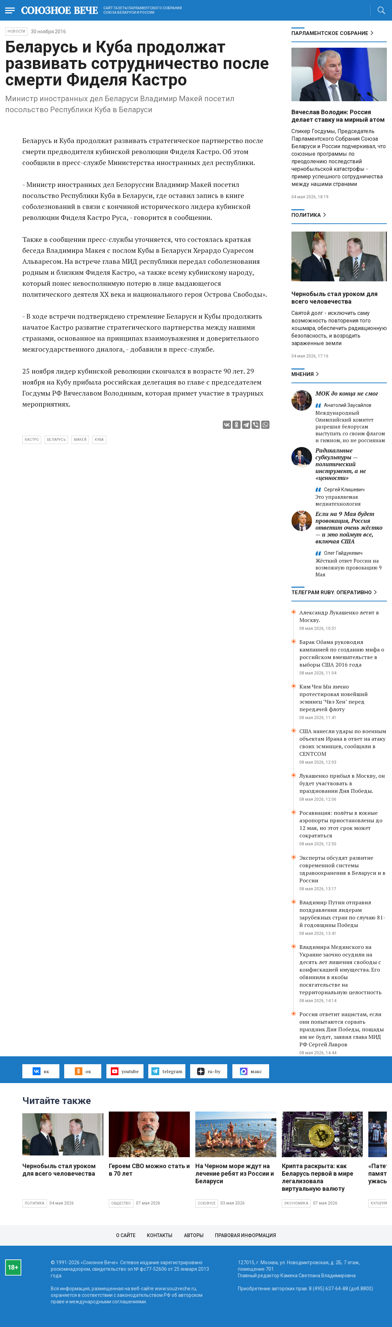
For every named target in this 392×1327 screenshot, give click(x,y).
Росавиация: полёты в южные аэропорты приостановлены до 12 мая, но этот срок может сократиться (340, 824)
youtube (125, 1071)
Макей (80, 440)
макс (251, 1071)
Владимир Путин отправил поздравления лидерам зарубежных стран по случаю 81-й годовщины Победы (342, 914)
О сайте (126, 1235)
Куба (99, 440)
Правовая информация (245, 1235)
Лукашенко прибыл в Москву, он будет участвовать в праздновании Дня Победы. (342, 783)
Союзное (207, 1203)
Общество (121, 1203)
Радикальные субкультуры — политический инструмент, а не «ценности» (340, 464)
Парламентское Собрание (329, 33)
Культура (379, 1203)
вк (41, 1071)
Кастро (32, 440)
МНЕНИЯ (302, 374)
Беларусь (56, 440)
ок (83, 1071)
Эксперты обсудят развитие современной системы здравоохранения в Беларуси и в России (342, 869)
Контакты (159, 1235)
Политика (306, 215)
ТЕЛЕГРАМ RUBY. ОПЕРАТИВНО (331, 592)
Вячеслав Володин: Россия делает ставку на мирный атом (338, 115)
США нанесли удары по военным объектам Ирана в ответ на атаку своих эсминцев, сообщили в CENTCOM (342, 742)
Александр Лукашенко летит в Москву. (339, 616)
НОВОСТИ (16, 31)
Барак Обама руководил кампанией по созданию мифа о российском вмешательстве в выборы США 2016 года (341, 653)
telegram (166, 1071)
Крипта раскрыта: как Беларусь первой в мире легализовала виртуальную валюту (317, 1177)
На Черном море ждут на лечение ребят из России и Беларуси (234, 1173)
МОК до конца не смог (346, 393)
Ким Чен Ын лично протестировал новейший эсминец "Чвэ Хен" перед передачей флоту (333, 698)
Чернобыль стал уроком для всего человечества (334, 297)
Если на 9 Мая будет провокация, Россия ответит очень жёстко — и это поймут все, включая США (348, 527)
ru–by (208, 1071)
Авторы (194, 1235)
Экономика (296, 1203)
